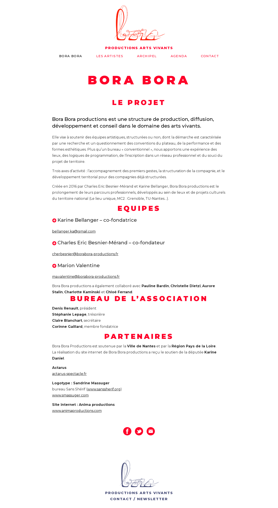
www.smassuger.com (70, 395)
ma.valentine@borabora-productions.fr (86, 277)
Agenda (179, 56)
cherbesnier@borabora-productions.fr (85, 254)
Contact (210, 56)
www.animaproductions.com (77, 411)
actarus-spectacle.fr (69, 374)
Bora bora (70, 56)
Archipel (147, 56)
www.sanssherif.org (104, 389)
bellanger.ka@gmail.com (74, 231)
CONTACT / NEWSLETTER (139, 499)
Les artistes (109, 56)
